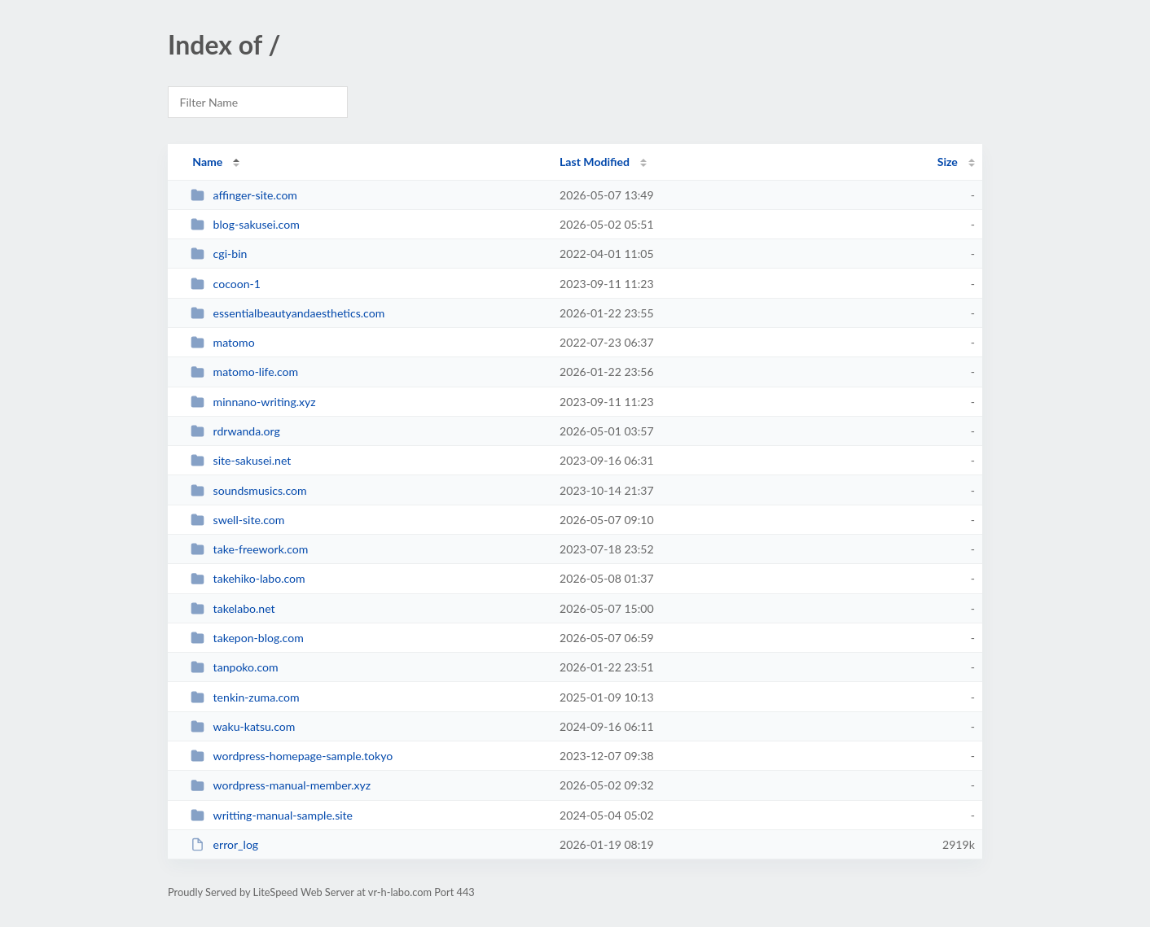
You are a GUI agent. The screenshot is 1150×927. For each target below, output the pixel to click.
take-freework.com (249, 549)
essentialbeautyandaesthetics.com (287, 313)
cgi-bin (219, 253)
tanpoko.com (234, 667)
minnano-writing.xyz (253, 402)
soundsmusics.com (248, 490)
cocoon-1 (226, 284)
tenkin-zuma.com (245, 697)
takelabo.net (232, 608)
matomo (222, 342)
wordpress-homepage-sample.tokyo (292, 756)
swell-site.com (237, 520)
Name (207, 161)
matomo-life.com (244, 371)
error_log (224, 844)
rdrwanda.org (235, 431)
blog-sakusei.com (245, 224)
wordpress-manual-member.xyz (281, 785)
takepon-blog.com (247, 638)
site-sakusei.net (241, 460)
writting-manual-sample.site (272, 815)
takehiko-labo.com (248, 578)
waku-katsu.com (243, 726)
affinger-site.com (244, 195)
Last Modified (595, 161)
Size (947, 161)
